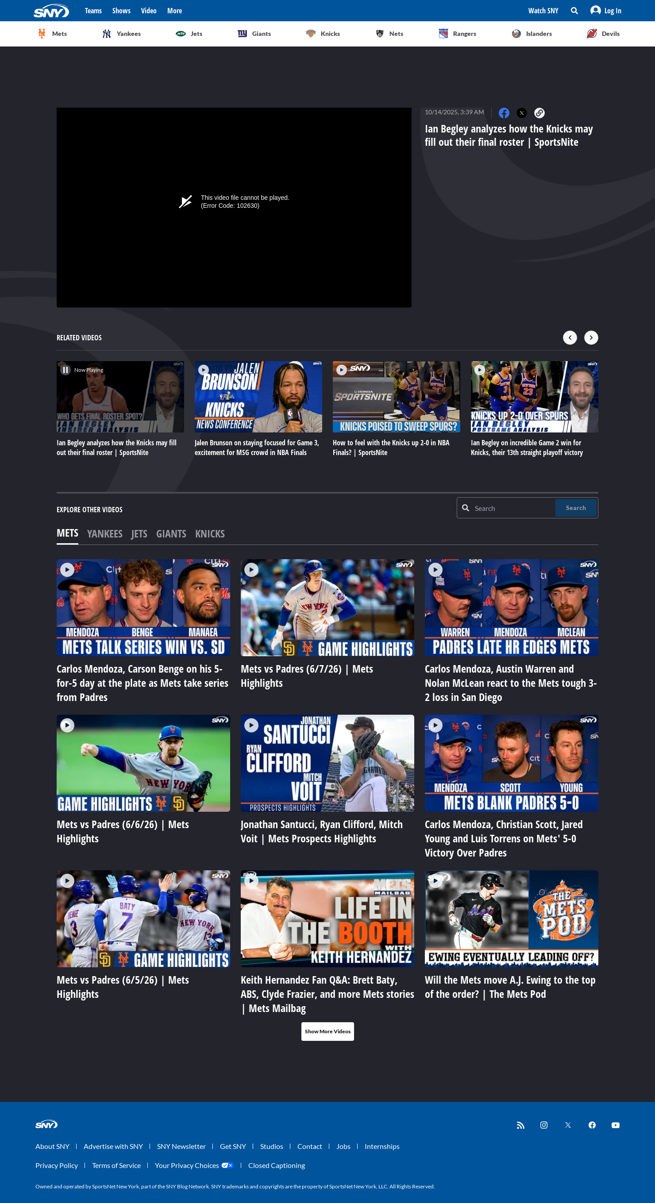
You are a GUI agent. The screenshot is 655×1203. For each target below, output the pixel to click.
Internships (382, 1146)
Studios (271, 1146)
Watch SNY (543, 11)
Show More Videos (328, 1031)
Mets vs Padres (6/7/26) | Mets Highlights (307, 675)
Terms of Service (116, 1165)
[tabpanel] (327, 800)
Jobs (343, 1146)
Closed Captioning (276, 1165)
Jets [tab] (139, 533)
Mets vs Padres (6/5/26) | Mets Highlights (123, 986)
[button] (606, 10)
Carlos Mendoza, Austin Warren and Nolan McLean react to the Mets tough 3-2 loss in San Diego (511, 682)
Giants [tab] (171, 533)
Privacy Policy (56, 1165)
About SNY (52, 1146)
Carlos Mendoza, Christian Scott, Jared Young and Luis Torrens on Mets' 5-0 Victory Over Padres (504, 838)
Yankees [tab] (105, 533)
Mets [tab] (67, 532)
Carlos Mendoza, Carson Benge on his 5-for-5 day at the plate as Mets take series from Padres (142, 682)
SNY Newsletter (181, 1146)
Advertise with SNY (113, 1146)
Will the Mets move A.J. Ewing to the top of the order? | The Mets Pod (510, 986)
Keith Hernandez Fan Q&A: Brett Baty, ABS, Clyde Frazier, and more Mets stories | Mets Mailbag (327, 993)
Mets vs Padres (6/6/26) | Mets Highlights (123, 831)
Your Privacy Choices (187, 1165)
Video (149, 11)
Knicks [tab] (210, 533)
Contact (309, 1146)
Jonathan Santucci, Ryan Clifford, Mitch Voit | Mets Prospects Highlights (322, 831)
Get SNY (233, 1146)
